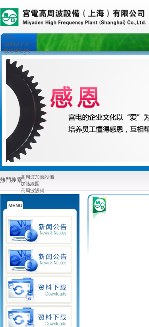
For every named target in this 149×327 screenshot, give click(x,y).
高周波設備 (33, 190)
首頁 (9, 37)
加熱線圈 (30, 184)
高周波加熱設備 (37, 177)
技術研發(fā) (17, 50)
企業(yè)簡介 (18, 44)
